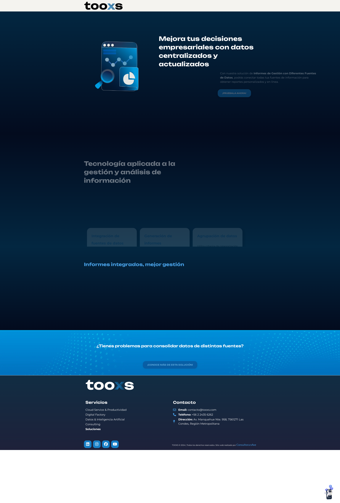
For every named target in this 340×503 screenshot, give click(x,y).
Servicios (173, 5)
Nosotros (154, 5)
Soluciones (195, 5)
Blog (212, 5)
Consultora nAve (246, 444)
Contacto (228, 5)
